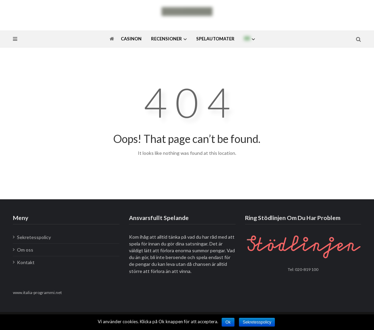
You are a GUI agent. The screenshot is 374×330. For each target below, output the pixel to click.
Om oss (25, 250)
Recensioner (166, 38)
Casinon (131, 38)
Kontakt (26, 262)
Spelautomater (215, 38)
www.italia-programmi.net (37, 292)
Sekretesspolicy (34, 237)
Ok (227, 322)
